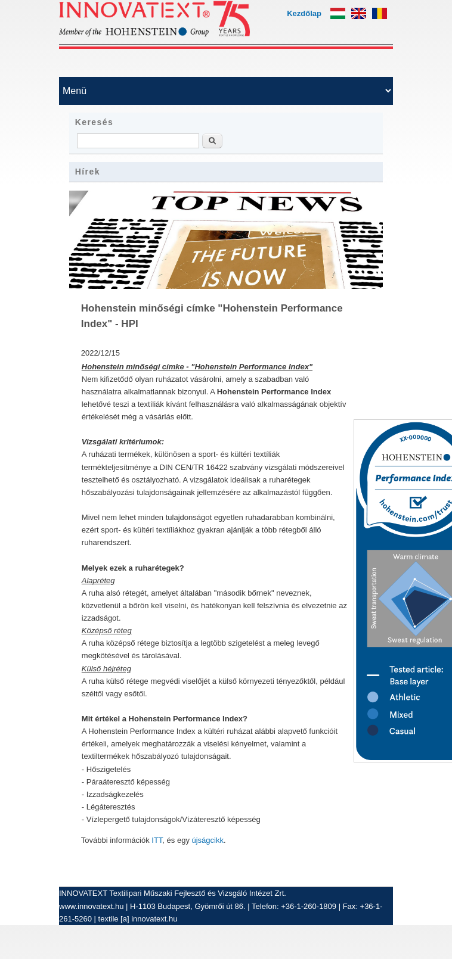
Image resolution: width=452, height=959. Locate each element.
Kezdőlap (304, 13)
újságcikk (208, 840)
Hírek (87, 171)
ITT (156, 840)
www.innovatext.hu (91, 906)
